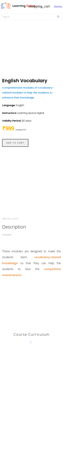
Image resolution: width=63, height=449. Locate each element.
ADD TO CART (15, 142)
